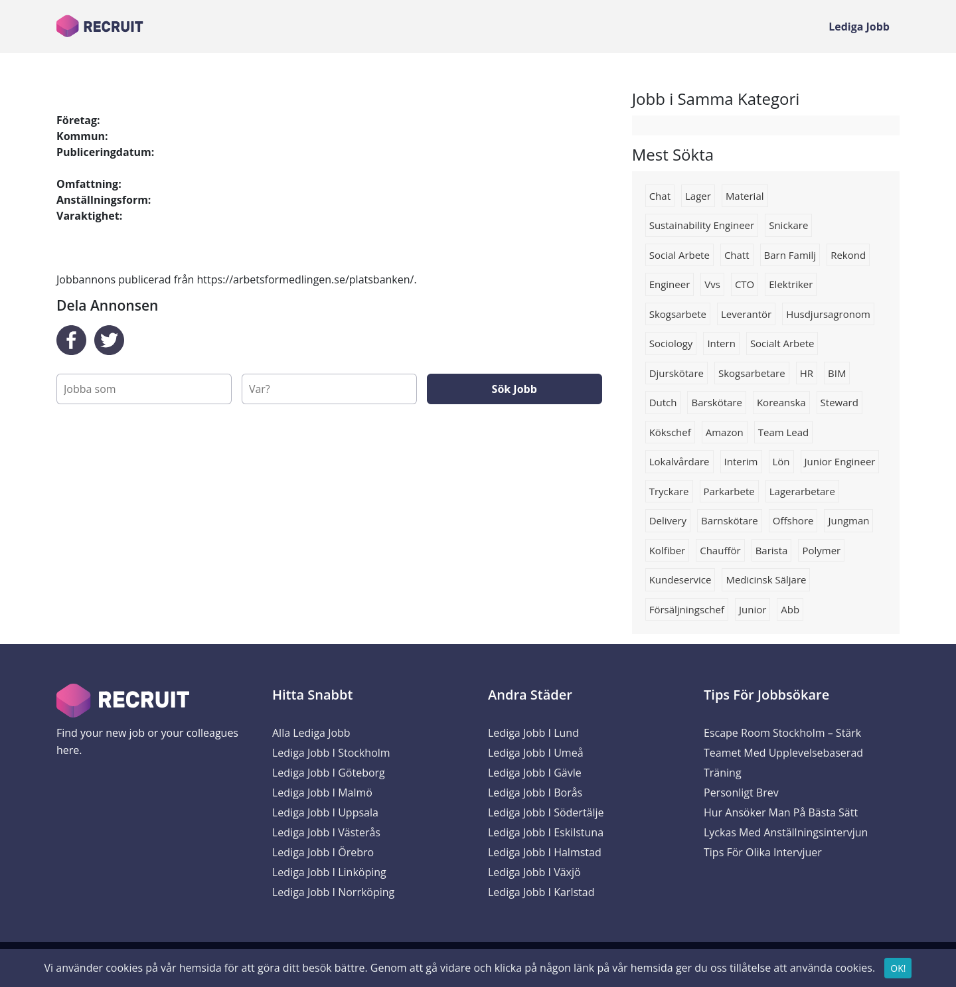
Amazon (725, 432)
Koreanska (781, 402)
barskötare (716, 402)
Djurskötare (676, 373)
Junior (752, 609)
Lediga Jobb (859, 26)
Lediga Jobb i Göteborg (328, 772)
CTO (744, 284)
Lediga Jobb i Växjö (534, 872)
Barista (772, 550)
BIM (837, 373)
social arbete (679, 255)
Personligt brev (741, 792)
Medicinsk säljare (766, 579)
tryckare (669, 491)
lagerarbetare (802, 491)
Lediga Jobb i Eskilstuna (545, 832)
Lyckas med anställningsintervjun (786, 832)
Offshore (793, 520)
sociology (671, 343)
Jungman (848, 520)
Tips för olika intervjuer (763, 852)
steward (839, 402)
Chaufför (720, 550)
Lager (698, 195)
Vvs (712, 284)
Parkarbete (729, 491)
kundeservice (680, 579)
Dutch (663, 402)
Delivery (667, 520)
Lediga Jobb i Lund (533, 732)
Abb (790, 609)
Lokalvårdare (679, 461)
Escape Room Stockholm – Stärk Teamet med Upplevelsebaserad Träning (783, 752)
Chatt (737, 255)
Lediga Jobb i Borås (535, 792)
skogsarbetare (751, 373)
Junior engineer (840, 461)
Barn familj (790, 255)
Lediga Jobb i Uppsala (325, 812)
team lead (783, 432)
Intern (721, 343)
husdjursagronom (828, 314)
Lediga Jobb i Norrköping (333, 892)
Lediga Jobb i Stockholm (331, 752)
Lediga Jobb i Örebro (323, 852)
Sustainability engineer (702, 225)
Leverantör (746, 314)
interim (741, 461)
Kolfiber (667, 550)
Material (745, 195)
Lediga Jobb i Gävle (535, 772)
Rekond (848, 255)
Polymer (821, 550)
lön (781, 461)
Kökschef (670, 432)
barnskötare (729, 520)
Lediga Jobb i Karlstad (541, 892)
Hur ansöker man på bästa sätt (781, 812)
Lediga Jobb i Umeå (536, 752)
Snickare (788, 225)
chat (660, 195)
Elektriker (791, 284)
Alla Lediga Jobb (311, 732)
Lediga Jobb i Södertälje (546, 812)
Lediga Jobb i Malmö (322, 792)
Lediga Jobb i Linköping (329, 872)
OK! (898, 971)
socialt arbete (782, 343)
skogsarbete (677, 314)
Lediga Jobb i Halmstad (544, 852)
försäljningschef (686, 609)
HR (806, 373)
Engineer (669, 284)
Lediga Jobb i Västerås (326, 832)
